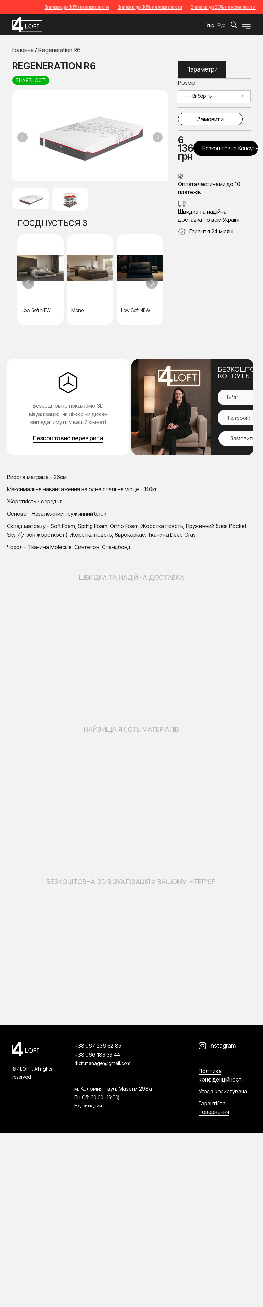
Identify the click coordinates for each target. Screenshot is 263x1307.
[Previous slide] (22, 137)
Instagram (222, 1045)
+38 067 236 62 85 (97, 1045)
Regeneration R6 (59, 50)
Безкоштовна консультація (230, 148)
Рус (221, 25)
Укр (210, 25)
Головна (23, 50)
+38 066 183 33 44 (97, 1054)
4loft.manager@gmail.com (102, 1063)
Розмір (186, 82)
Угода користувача (223, 1091)
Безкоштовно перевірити (68, 438)
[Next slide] (158, 137)
